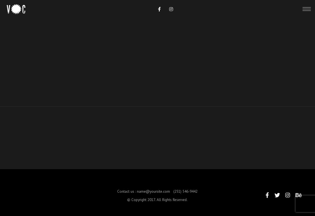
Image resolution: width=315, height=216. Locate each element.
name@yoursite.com (153, 194)
